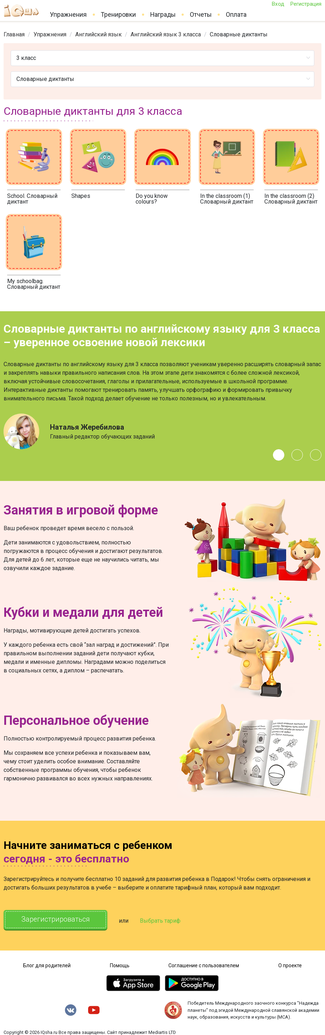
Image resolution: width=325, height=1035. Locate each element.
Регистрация (305, 4)
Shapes (80, 196)
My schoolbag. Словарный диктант (33, 284)
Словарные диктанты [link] (239, 34)
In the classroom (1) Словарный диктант (226, 199)
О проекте (290, 965)
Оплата (236, 14)
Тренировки (118, 14)
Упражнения (68, 14)
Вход (277, 4)
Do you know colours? (152, 199)
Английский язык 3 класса (166, 34)
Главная (14, 34)
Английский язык (98, 34)
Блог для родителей (47, 965)
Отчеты (201, 14)
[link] (14, 34)
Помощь (120, 965)
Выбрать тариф (163, 920)
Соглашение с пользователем (203, 965)
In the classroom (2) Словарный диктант (291, 199)
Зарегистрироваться (56, 920)
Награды (163, 14)
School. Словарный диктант (32, 199)
